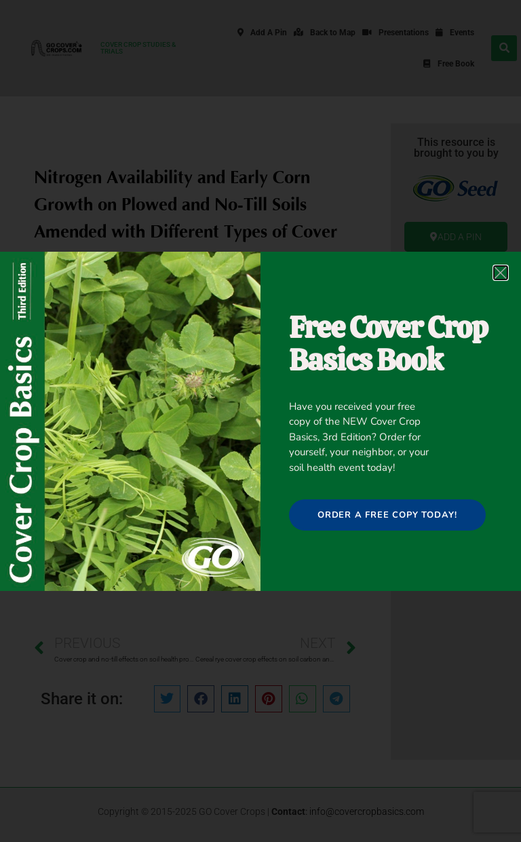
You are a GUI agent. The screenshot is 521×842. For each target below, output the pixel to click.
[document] (260, 421)
